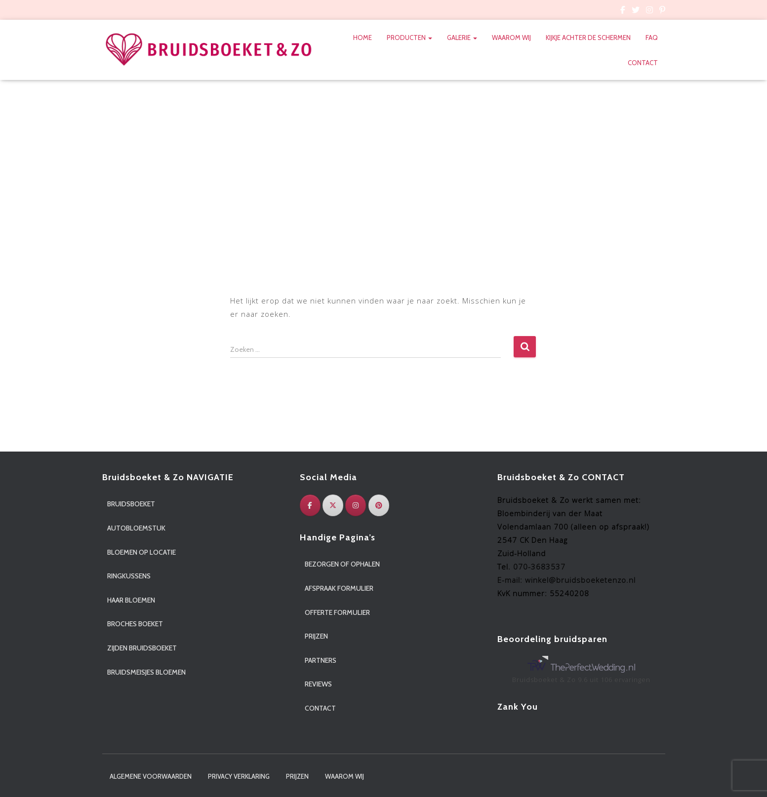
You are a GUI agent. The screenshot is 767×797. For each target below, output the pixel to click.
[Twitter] (333, 505)
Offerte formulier (337, 612)
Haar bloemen (131, 600)
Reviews (318, 684)
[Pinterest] (378, 505)
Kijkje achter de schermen (588, 37)
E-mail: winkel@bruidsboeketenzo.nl (566, 580)
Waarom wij (511, 37)
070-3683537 (539, 566)
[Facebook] (310, 505)
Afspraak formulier (339, 588)
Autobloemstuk (136, 528)
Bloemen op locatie (141, 552)
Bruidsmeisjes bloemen (146, 672)
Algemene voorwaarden (151, 776)
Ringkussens (129, 575)
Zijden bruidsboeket (142, 648)
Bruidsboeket (131, 503)
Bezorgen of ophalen (342, 564)
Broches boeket (135, 623)
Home (362, 37)
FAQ (652, 37)
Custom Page (622, 11)
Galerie (462, 37)
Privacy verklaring (239, 776)
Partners (320, 660)
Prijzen (316, 636)
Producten (409, 37)
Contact (643, 63)
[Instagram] (355, 505)
